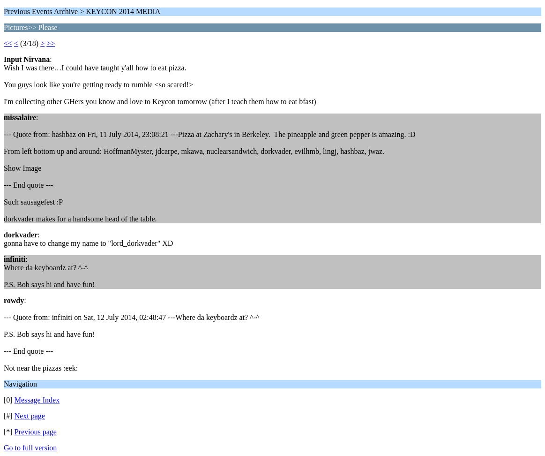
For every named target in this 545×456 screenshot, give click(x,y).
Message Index (37, 400)
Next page (30, 416)
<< (8, 43)
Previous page (36, 432)
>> (50, 43)
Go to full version (30, 448)
